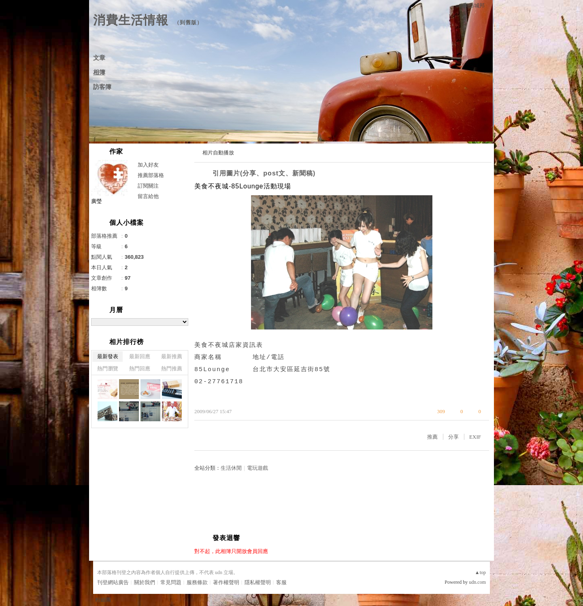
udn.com (477, 582)
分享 (453, 437)
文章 (99, 58)
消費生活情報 (130, 20)
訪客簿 (102, 87)
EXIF (475, 437)
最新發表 (107, 356)
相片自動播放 (218, 153)
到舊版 (188, 22)
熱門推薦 (171, 368)
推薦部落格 (151, 175)
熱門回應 (139, 368)
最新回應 (139, 356)
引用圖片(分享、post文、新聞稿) (264, 173)
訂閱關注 (148, 186)
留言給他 (148, 196)
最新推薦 (171, 356)
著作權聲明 (226, 582)
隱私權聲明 (258, 582)
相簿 (99, 72)
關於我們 (144, 582)
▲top (480, 572)
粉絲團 (103, 600)
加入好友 (148, 165)
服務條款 (197, 582)
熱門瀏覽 (107, 368)
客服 (281, 582)
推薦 (432, 437)
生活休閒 (231, 468)
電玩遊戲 (257, 468)
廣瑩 (96, 201)
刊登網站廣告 (113, 582)
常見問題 (170, 582)
